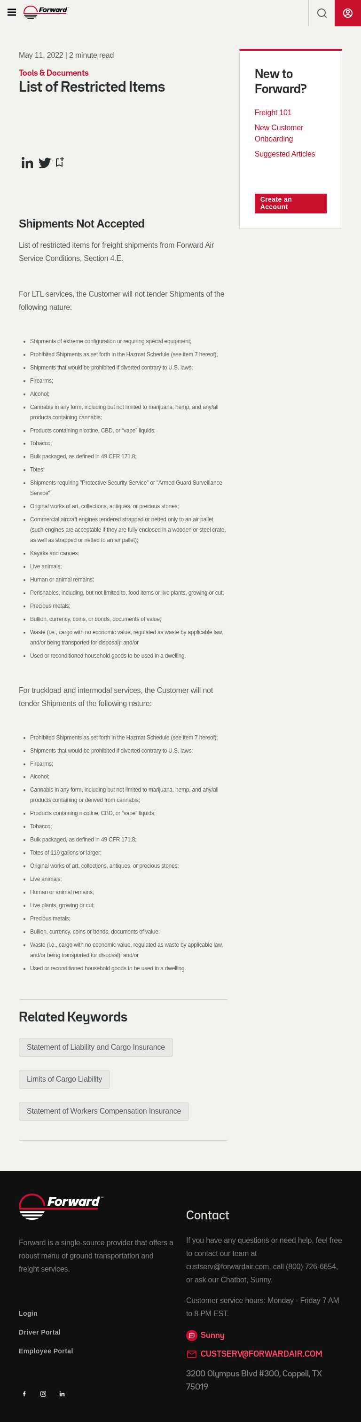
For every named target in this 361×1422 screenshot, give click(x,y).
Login (28, 1313)
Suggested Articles (285, 154)
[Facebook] (24, 1393)
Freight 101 (273, 113)
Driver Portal (40, 1332)
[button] (12, 13)
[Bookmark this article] (59, 162)
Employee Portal (46, 1351)
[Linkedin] (62, 1393)
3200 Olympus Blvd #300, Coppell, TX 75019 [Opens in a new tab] (254, 1380)
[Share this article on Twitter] (45, 162)
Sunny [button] (205, 1335)
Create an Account (276, 203)
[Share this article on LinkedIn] (27, 162)
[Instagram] (43, 1393)
